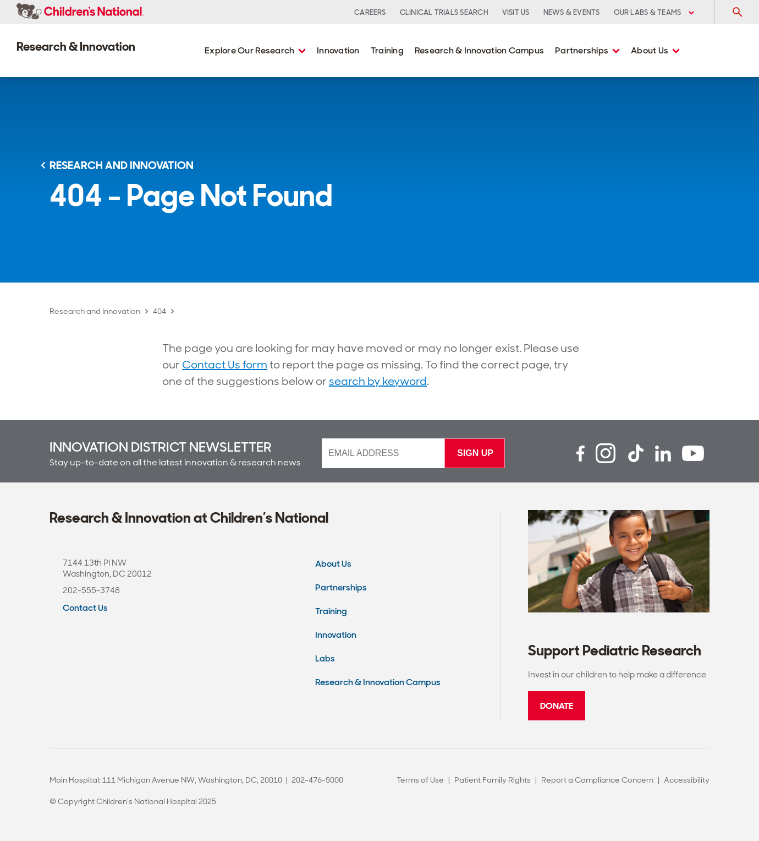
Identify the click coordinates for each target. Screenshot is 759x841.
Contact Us (85, 608)
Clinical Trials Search (444, 12)
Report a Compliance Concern (597, 780)
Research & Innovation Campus (479, 50)
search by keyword (378, 381)
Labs (325, 658)
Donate (556, 706)
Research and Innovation (95, 311)
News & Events (571, 12)
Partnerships (587, 50)
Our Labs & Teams (654, 12)
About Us (655, 50)
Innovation (338, 50)
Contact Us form (224, 364)
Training (387, 50)
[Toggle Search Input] (737, 12)
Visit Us (516, 12)
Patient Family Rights (492, 780)
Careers (370, 12)
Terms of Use (420, 780)
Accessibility (687, 780)
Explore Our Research (255, 50)
